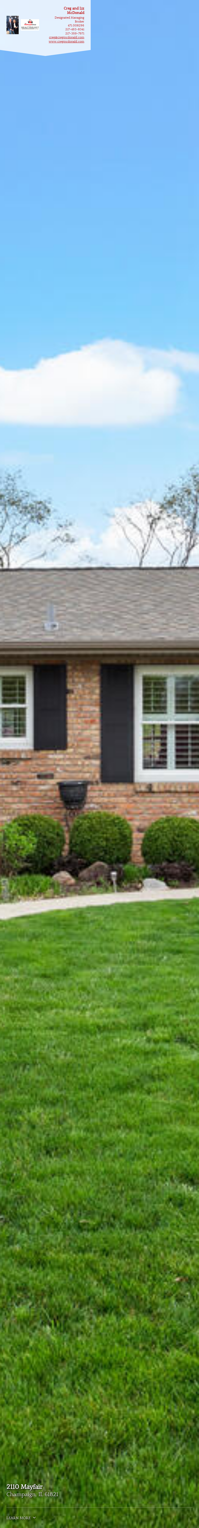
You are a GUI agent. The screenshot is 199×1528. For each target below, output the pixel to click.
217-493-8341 (74, 29)
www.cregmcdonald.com (66, 41)
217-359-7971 (74, 33)
